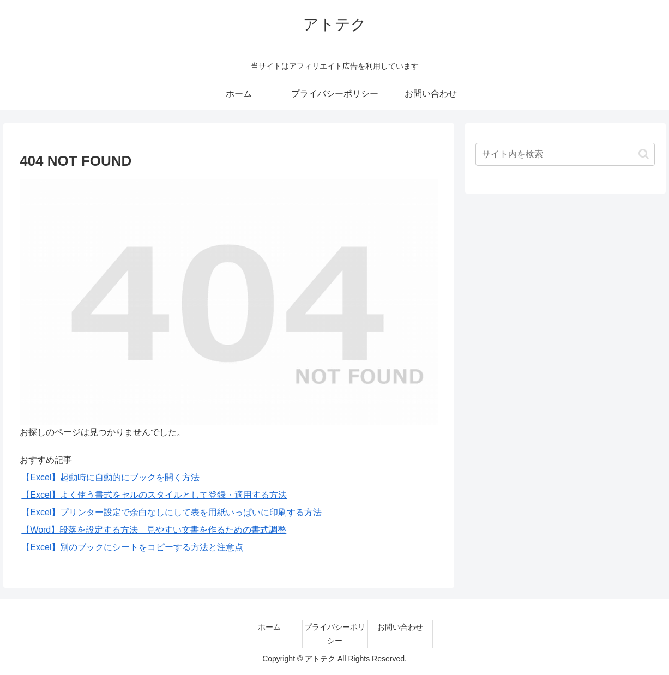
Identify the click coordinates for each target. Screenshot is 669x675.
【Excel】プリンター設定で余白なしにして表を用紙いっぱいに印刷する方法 (171, 512)
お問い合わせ (400, 627)
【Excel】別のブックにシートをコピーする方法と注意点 (132, 547)
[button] (643, 154)
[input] (565, 154)
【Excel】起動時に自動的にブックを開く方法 (110, 477)
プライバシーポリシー (334, 634)
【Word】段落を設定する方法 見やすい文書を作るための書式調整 (153, 529)
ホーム (269, 627)
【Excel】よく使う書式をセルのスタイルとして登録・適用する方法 (154, 494)
